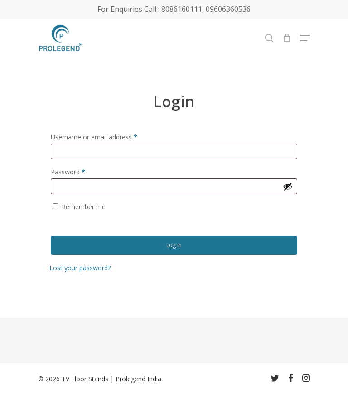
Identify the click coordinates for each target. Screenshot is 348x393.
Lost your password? (80, 268)
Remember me (84, 206)
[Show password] (288, 187)
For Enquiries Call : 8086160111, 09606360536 (174, 9)
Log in (174, 245)
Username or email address (94, 137)
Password (68, 172)
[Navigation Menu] (305, 38)
